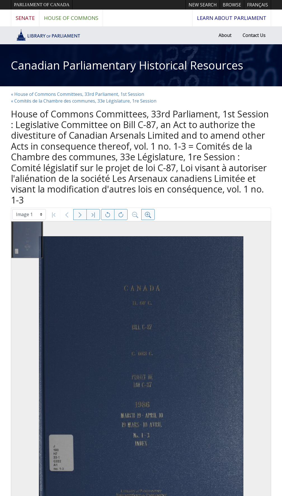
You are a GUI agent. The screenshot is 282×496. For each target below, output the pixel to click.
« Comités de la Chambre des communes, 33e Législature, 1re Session (83, 101)
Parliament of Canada (41, 4)
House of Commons (71, 17)
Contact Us (254, 35)
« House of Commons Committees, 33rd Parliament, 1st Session (77, 94)
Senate (25, 17)
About (224, 35)
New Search (203, 5)
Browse (232, 5)
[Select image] (29, 214)
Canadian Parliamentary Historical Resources (127, 65)
